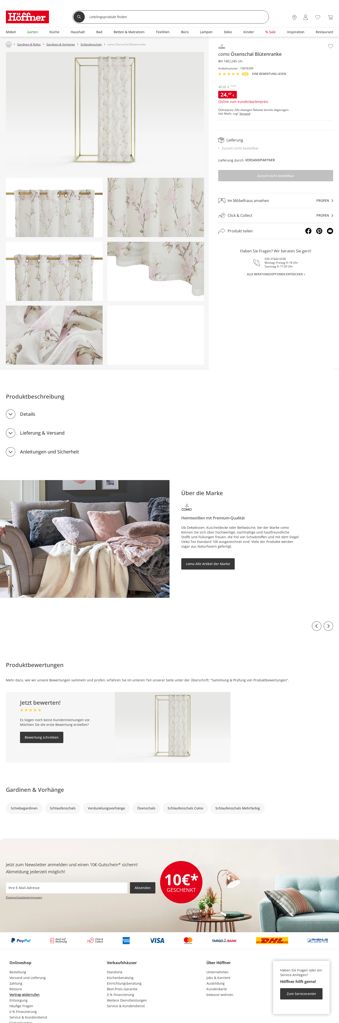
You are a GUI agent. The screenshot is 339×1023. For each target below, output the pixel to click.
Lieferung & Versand (42, 433)
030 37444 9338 (275, 259)
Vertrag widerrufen (24, 994)
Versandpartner (260, 160)
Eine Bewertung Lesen (269, 74)
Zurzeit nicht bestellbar (275, 176)
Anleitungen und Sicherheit (49, 452)
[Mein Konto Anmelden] (305, 17)
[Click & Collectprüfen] (275, 215)
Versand (244, 114)
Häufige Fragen (21, 1006)
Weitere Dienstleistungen (127, 1000)
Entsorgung (18, 1000)
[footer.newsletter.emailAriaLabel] (67, 888)
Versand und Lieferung (27, 977)
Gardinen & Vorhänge (35, 789)
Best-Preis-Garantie (122, 989)
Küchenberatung (120, 977)
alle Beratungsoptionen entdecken (275, 274)
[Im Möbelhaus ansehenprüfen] (275, 200)
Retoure (15, 989)
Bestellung (17, 972)
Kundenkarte (216, 989)
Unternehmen (217, 972)
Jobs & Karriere (218, 977)
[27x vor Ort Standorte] (294, 17)
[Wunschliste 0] (318, 17)
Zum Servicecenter (301, 993)
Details (27, 414)
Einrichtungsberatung (124, 983)
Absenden (143, 888)
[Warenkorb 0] (330, 17)
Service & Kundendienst (28, 1017)
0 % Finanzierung (23, 1011)
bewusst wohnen (219, 994)
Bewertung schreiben (42, 737)
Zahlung (15, 983)
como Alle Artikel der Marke (208, 564)
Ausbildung (215, 983)
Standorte (114, 972)
